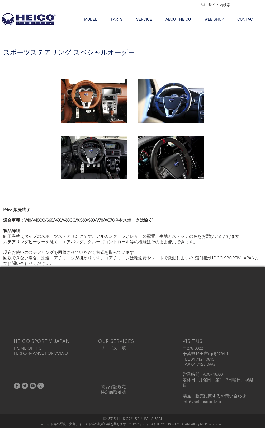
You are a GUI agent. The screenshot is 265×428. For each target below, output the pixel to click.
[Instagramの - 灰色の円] (40, 386)
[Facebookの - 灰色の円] (17, 386)
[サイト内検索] (229, 5)
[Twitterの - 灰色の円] (25, 386)
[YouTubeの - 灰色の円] (33, 386)
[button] (90, 19)
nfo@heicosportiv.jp (202, 401)
